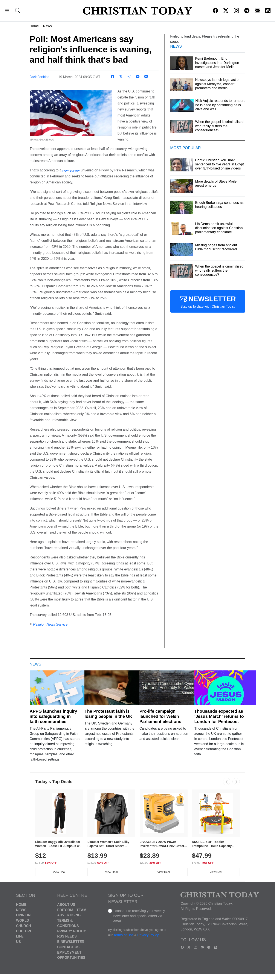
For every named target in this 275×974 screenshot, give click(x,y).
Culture (24, 931)
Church (23, 926)
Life (20, 936)
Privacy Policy (71, 931)
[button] (7, 11)
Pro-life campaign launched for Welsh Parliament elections (160, 716)
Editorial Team (71, 910)
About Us (66, 904)
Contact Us (68, 947)
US (18, 942)
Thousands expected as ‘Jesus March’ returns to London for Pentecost (219, 716)
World (22, 920)
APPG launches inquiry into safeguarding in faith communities (53, 716)
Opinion (23, 915)
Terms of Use (123, 935)
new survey (70, 170)
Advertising (69, 915)
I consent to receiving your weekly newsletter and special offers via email (139, 916)
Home (34, 26)
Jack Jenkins (39, 77)
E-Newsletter (70, 942)
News (47, 26)
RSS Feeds (67, 936)
